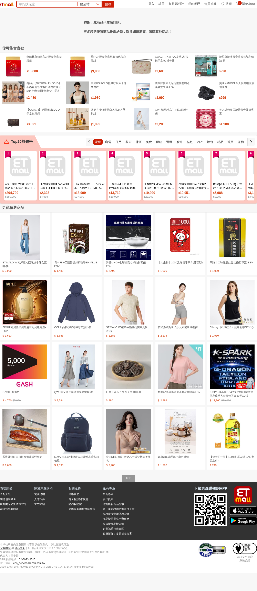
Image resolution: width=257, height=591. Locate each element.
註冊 (161, 4)
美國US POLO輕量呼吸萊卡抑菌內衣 (108, 103)
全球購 (33, 4)
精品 (230, 160)
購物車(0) (245, 4)
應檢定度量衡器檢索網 (116, 532)
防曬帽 (97, 26)
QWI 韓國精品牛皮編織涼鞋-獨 (171, 130)
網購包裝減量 (8, 517)
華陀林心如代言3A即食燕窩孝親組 (44, 77)
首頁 (5, 4)
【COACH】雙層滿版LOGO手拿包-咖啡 (43, 130)
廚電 (118, 160)
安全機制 (5, 566)
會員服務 (210, 4)
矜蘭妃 (178, 26)
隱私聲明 (20, 566)
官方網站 (39, 522)
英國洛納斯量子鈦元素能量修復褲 (178, 345)
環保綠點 (18, 4)
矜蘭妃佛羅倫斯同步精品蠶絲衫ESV (179, 410)
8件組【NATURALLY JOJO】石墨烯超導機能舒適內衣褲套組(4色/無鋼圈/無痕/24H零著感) (44, 107)
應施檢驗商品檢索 (113, 522)
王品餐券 (164, 26)
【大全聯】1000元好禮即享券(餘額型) (180, 280)
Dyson (123, 26)
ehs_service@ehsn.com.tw (29, 581)
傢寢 (149, 160)
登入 (151, 4)
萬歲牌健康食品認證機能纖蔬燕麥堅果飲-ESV (172, 103)
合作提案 (108, 517)
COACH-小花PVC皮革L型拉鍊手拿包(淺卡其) (171, 77)
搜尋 (190, 18)
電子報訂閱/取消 (78, 517)
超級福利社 (176, 4)
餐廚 (139, 160)
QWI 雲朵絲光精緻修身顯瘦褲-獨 (73, 410)
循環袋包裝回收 (9, 527)
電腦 (108, 160)
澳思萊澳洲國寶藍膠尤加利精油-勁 (236, 77)
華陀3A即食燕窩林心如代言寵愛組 (108, 77)
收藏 (226, 4)
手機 (98, 160)
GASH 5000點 (10, 410)
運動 (179, 160)
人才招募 (39, 517)
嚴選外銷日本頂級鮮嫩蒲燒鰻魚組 (22, 475)
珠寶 (241, 160)
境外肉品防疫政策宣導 (13, 522)
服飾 (190, 160)
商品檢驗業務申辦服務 (116, 537)
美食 (159, 160)
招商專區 (108, 512)
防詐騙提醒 (75, 522)
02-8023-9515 (27, 577)
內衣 (210, 160)
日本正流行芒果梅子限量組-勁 (123, 410)
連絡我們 (74, 512)
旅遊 (220, 160)
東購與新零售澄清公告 (82, 527)
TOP (128, 496)
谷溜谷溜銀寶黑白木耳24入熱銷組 (108, 130)
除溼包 (136, 26)
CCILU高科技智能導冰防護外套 (72, 345)
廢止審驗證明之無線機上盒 (119, 527)
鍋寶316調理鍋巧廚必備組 (173, 475)
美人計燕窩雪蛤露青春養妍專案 (236, 130)
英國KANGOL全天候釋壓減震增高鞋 (236, 103)
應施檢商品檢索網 (113, 542)
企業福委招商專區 (113, 547)
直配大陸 (5, 512)
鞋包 (200, 160)
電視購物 (39, 512)
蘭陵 (188, 26)
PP (115, 26)
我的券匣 (194, 4)
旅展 (107, 26)
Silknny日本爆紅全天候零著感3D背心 (232, 345)
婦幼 (169, 160)
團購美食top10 (80, 26)
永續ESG (48, 4)
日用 (128, 160)
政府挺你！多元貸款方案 (117, 552)
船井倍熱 (149, 26)
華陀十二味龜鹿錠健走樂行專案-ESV (231, 280)
